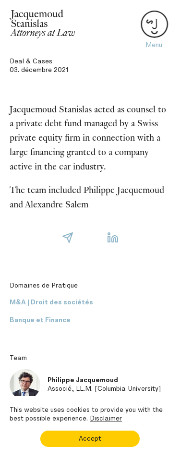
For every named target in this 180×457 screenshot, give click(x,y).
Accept (90, 438)
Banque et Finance (40, 320)
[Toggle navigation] (153, 24)
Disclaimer (106, 418)
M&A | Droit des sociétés (51, 302)
